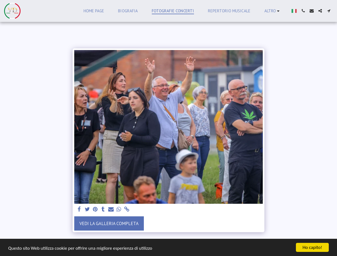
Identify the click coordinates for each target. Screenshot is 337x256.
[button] (303, 11)
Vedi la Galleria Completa (109, 223)
